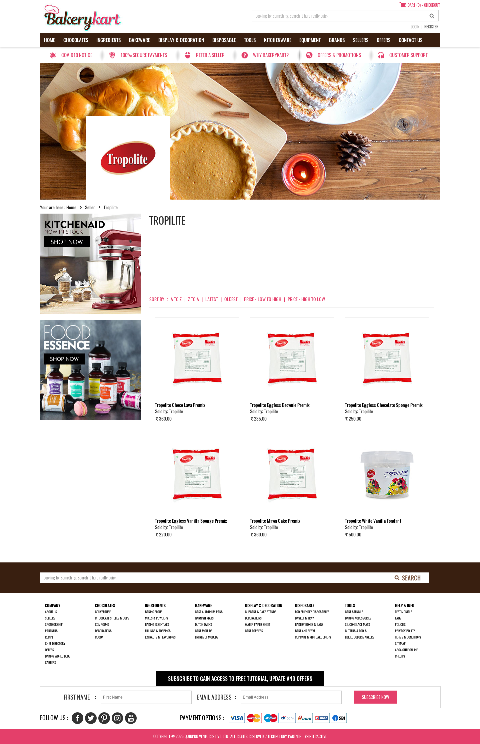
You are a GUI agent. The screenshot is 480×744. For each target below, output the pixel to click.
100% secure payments (143, 55)
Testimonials (403, 611)
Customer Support (408, 55)
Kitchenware (277, 40)
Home (49, 40)
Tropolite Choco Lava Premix (180, 405)
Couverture (103, 611)
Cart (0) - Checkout (424, 5)
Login (415, 26)
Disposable (224, 40)
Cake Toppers (254, 631)
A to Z (176, 299)
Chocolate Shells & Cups (112, 618)
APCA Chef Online (406, 650)
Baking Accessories (358, 618)
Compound (102, 624)
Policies (400, 624)
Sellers (360, 40)
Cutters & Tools (356, 631)
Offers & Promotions (339, 55)
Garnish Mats (204, 618)
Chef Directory (55, 643)
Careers (50, 662)
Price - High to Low (306, 299)
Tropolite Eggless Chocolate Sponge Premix (384, 405)
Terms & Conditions (408, 637)
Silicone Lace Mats (357, 624)
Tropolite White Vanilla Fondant (373, 521)
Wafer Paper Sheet (257, 624)
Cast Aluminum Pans (209, 611)
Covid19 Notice (76, 55)
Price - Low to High (262, 299)
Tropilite (176, 411)
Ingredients (108, 40)
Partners (51, 631)
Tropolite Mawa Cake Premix (275, 521)
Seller (90, 207)
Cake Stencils (354, 611)
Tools (250, 40)
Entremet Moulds (206, 637)
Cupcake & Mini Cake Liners (313, 637)
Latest (211, 299)
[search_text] (339, 15)
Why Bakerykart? (271, 55)
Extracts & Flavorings (160, 637)
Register (431, 26)
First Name (77, 697)
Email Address (214, 697)
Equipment (310, 40)
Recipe (49, 637)
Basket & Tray (304, 618)
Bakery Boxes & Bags (309, 624)
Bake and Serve (305, 631)
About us (51, 611)
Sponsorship (54, 624)
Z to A (193, 299)
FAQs (398, 618)
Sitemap (400, 643)
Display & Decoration (181, 40)
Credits (400, 656)
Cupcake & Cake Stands (260, 611)
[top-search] (432, 15)
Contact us (410, 40)
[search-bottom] (408, 577)
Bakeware (139, 40)
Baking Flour (153, 611)
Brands (337, 40)
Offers (383, 40)
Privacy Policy (405, 631)
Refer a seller (210, 55)
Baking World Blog (57, 656)
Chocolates (75, 40)
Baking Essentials (157, 624)
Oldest (231, 299)
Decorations (103, 631)
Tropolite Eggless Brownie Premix (280, 405)
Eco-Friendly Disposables (312, 611)
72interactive (316, 736)
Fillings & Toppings (158, 631)
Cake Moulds (203, 631)
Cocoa (99, 637)
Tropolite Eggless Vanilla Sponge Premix (191, 521)
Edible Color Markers (359, 637)
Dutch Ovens (203, 624)
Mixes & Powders (156, 618)
